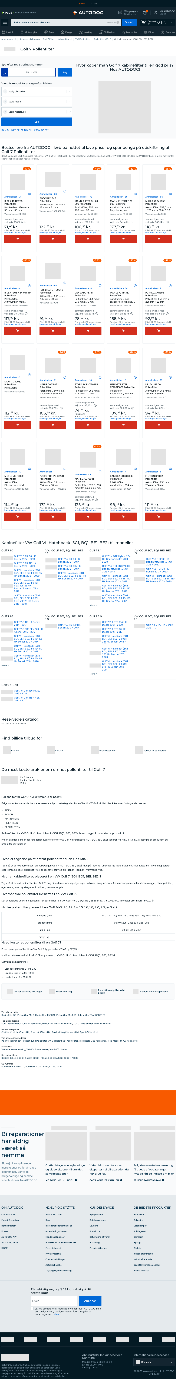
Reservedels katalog (29, 39)
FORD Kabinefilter (10, 1023)
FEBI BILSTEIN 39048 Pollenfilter (52, 294)
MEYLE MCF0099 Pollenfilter (17, 481)
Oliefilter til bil (8, 1032)
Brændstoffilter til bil (41, 1032)
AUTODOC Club (53, 1214)
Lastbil (9, 32)
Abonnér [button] (90, 1300)
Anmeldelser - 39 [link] (48, 194)
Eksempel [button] (111, 22)
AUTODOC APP (9, 1237)
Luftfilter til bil (22, 1032)
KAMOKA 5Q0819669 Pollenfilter (123, 481)
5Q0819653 (31, 1066)
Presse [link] (4, 1231)
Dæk (51, 32)
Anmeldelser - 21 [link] (47, 380)
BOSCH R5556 (40, 1058)
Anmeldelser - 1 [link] (47, 471)
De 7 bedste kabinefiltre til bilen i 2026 (31, 780)
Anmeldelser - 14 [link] (83, 380)
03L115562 (43, 1066)
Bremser (170, 32)
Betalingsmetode (98, 1220)
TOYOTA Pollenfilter (83, 1023)
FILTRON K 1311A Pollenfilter (158, 480)
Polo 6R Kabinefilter (11, 1040)
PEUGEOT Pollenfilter (30, 1023)
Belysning (138, 1220)
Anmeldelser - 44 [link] (119, 288)
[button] (128, 13)
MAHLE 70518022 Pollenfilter (52, 389)
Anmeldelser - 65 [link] (118, 196)
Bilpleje (137, 1248)
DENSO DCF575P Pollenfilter (88, 297)
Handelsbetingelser (55, 1237)
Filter (151, 32)
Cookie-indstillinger (55, 1259)
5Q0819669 (7, 1066)
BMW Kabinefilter (102, 1023)
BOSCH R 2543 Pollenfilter (52, 203)
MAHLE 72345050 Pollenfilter (158, 206)
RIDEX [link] (4, 1248)
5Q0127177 (19, 1066)
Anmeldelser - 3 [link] (12, 377)
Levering (94, 1225)
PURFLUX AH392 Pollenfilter (158, 297)
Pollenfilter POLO (25, 1015)
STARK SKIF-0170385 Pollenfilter (88, 389)
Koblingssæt (140, 1231)
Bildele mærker (141, 1270)
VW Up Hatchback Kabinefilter (63, 1040)
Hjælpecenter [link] (96, 1214)
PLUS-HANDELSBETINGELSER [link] (61, 1242)
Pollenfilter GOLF (102, 39)
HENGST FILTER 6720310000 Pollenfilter (123, 389)
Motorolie (131, 32)
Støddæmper (140, 1225)
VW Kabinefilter (83, 39)
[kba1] (31, 72)
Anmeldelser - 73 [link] (83, 196)
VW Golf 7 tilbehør (58, 1049)
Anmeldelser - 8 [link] (118, 380)
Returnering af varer (100, 1237)
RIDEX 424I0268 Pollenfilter (17, 206)
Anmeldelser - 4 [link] (83, 474)
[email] (54, 1301)
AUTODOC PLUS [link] (9, 1242)
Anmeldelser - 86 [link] (154, 196)
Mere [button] (56, 1314)
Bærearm (138, 1237)
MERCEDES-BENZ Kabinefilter (57, 1023)
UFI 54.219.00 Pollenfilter (158, 389)
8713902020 (55, 1066)
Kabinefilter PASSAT (45, 1015)
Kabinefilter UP (8, 1015)
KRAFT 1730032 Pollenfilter (17, 384)
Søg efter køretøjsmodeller (147, 1265)
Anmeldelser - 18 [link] (83, 288)
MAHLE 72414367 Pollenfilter (123, 297)
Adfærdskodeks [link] (53, 1265)
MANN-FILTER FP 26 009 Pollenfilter (123, 206)
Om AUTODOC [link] (8, 1214)
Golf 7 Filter (48, 39)
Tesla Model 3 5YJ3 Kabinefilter (122, 1040)
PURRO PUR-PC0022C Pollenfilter (52, 480)
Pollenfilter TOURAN (66, 1015)
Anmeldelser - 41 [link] (12, 288)
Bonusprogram (8, 1225)
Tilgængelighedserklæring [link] (58, 1270)
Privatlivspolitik (53, 1253)
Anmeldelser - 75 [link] (13, 196)
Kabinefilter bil (65, 39)
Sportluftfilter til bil (89, 1032)
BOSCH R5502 (24, 1058)
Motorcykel (31, 32)
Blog (47, 1220)
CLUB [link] (94, 3)
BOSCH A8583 (55, 1058)
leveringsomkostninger (15, 232)
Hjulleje (137, 1242)
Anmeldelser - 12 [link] (12, 471)
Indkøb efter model (143, 1259)
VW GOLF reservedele (37, 1049)
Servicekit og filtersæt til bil (65, 1032)
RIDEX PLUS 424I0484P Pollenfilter (17, 297)
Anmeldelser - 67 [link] (48, 285)
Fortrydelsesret (53, 1248)
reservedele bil (8, 39)
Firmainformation (10, 1220)
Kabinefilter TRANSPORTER (91, 1015)
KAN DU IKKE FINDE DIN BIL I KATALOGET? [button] (25, 130)
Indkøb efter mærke (143, 1253)
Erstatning (95, 1242)
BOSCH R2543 (8, 1058)
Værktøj (88, 32)
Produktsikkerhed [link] (98, 1248)
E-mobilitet (139, 1214)
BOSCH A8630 (71, 1058)
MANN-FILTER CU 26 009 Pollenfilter (88, 206)
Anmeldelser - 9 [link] (153, 288)
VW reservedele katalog (13, 1049)
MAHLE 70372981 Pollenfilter (88, 483)
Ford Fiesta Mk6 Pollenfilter (92, 1040)
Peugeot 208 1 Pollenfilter (34, 1040)
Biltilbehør (109, 32)
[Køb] (17, 239)
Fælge (68, 32)
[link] (18, 12)
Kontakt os (95, 1231)
